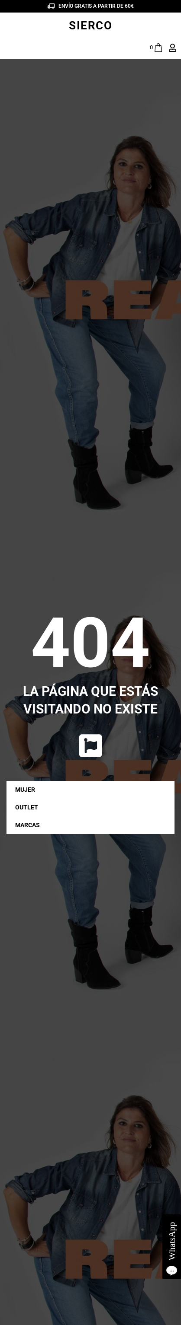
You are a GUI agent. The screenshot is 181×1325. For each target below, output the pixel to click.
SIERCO (90, 25)
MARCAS (29, 825)
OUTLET (26, 807)
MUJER (27, 789)
